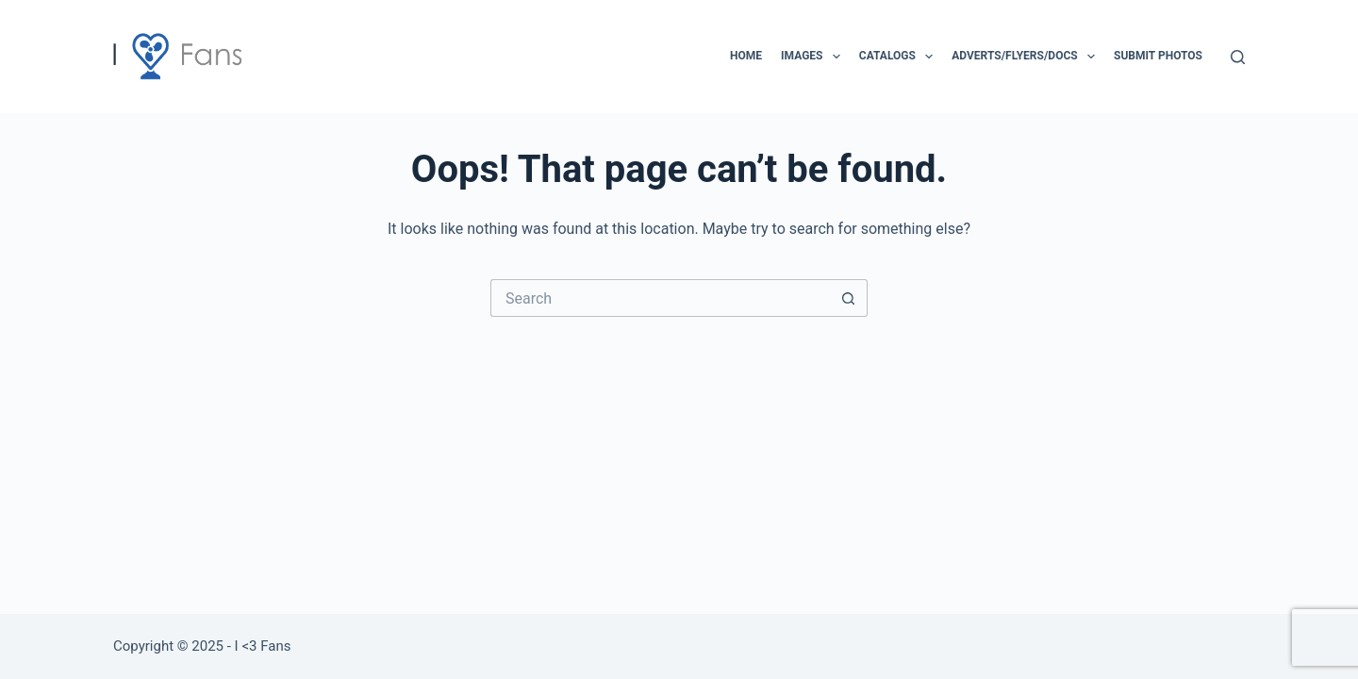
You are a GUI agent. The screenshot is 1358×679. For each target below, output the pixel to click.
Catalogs (899, 56)
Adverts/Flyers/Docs (1027, 56)
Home (746, 55)
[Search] (1238, 57)
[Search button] (849, 298)
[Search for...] (660, 298)
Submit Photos (1158, 55)
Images (814, 56)
